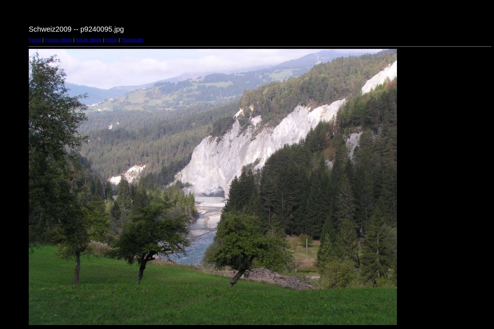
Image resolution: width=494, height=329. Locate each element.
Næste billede (89, 39)
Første (35, 39)
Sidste (111, 39)
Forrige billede (58, 39)
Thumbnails (132, 39)
